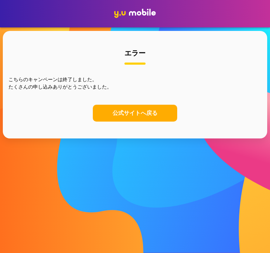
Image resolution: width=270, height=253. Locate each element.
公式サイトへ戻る (135, 113)
